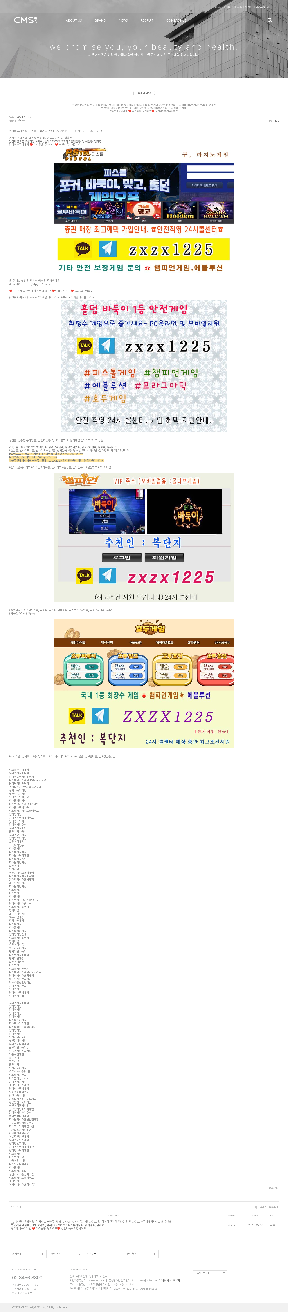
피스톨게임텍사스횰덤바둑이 (25, 900)
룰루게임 (14, 1058)
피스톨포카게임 (17, 1020)
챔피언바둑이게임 (19, 993)
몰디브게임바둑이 (19, 783)
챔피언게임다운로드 (20, 903)
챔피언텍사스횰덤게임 (21, 975)
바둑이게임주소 (17, 845)
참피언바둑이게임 (19, 1044)
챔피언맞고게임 (17, 835)
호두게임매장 (16, 917)
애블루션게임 (16, 1054)
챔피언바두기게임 (19, 1140)
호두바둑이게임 (17, 883)
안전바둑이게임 (17, 1095)
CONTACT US (176, 20)
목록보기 (273, 1207)
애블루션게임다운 (19, 1133)
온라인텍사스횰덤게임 (21, 879)
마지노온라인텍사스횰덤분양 (25, 787)
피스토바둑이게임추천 (21, 1126)
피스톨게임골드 (17, 859)
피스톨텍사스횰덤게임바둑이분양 (27, 780)
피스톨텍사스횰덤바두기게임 (25, 972)
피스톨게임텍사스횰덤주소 (24, 811)
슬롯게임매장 (16, 842)
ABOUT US (74, 20)
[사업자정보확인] (170, 1280)
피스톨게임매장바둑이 (21, 876)
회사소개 (16, 1254)
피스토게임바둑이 (19, 955)
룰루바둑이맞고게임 (20, 979)
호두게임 (14, 866)
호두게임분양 (16, 962)
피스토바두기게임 (19, 1023)
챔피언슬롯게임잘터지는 (22, 777)
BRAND (100, 20)
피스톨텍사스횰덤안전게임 (24, 1119)
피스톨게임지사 (17, 801)
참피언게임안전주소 (20, 1112)
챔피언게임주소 (17, 824)
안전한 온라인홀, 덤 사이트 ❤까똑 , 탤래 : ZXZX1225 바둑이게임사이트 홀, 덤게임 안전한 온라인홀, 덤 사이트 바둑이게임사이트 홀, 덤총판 (113, 1225)
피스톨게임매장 (17, 852)
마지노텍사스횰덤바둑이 (22, 1184)
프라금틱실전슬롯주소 (21, 1123)
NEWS (123, 20)
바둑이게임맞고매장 (20, 1051)
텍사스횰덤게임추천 (20, 1130)
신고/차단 (274, 1188)
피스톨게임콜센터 (19, 907)
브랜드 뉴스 (130, 1254)
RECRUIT (147, 20)
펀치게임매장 (16, 958)
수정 (12, 1207)
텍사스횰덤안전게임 (20, 982)
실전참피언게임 (17, 1040)
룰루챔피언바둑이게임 (21, 1109)
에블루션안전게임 (19, 1136)
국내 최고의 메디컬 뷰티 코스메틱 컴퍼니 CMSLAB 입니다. (241, 6)
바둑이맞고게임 (17, 1161)
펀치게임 (14, 869)
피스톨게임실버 (17, 1157)
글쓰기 (263, 1207)
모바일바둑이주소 (19, 1092)
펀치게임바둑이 (17, 951)
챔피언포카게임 (17, 838)
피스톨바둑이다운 (19, 807)
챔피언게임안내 (17, 934)
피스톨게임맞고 (17, 1075)
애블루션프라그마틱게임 (22, 1099)
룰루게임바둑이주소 (20, 1047)
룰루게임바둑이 (17, 831)
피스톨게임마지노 (19, 1078)
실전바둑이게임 (17, 794)
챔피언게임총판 (17, 828)
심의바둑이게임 (17, 790)
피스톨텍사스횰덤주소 (21, 1178)
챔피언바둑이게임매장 (21, 1147)
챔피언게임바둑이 (19, 773)
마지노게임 (15, 1181)
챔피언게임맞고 (17, 986)
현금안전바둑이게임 (20, 1102)
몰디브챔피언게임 (19, 1116)
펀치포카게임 (16, 920)
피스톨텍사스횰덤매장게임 (24, 804)
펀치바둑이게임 (17, 1068)
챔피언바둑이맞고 (19, 797)
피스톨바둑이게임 (19, 770)
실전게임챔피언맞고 (20, 1106)
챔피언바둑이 (16, 821)
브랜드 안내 (56, 1254)
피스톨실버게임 (17, 931)
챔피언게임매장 (17, 996)
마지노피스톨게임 (19, 1085)
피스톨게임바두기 (19, 969)
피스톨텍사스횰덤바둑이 (22, 1027)
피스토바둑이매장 (19, 1164)
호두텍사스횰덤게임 (20, 1071)
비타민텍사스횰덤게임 (21, 873)
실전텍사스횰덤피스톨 (21, 1174)
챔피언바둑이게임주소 (21, 818)
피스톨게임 (15, 848)
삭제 (19, 1207)
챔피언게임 (15, 814)
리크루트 (91, 1254)
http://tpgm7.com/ (37, 284)
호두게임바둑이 (17, 914)
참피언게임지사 (17, 1082)
